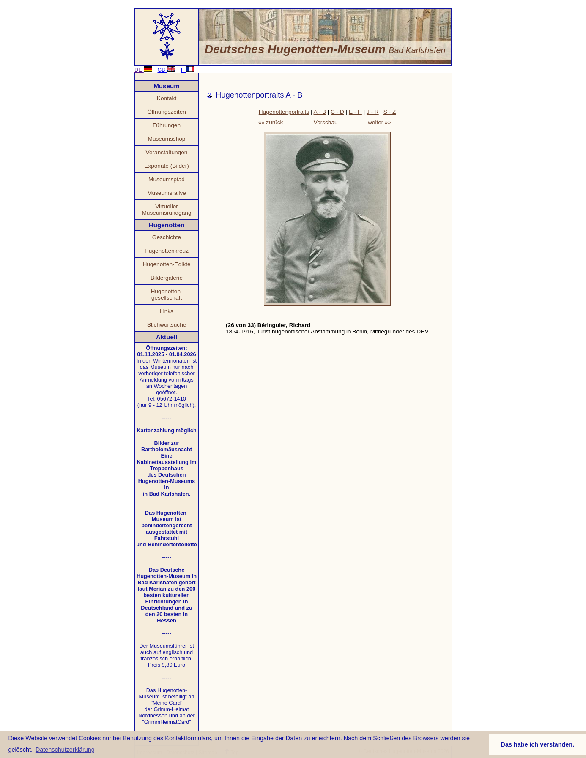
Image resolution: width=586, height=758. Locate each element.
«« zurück (270, 122)
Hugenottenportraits (284, 112)
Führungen (167, 125)
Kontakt (166, 98)
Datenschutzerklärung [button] (65, 749)
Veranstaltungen (167, 152)
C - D (337, 112)
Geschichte (166, 237)
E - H (355, 112)
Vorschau (326, 122)
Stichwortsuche (166, 325)
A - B (320, 112)
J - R (373, 112)
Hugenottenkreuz (167, 251)
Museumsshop (167, 139)
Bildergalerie (167, 278)
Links (166, 311)
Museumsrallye (166, 193)
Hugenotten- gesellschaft (166, 294)
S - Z (389, 112)
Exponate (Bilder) (166, 166)
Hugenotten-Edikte (166, 264)
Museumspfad (166, 179)
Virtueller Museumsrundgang (166, 209)
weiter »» (379, 122)
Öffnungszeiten (166, 112)
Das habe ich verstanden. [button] (538, 744)
